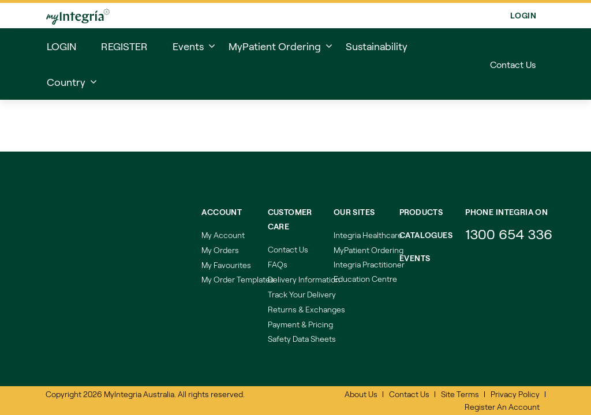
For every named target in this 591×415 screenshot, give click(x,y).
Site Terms (460, 394)
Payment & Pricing (300, 324)
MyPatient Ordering (368, 250)
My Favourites (226, 265)
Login (523, 15)
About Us (361, 394)
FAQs (277, 264)
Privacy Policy (515, 394)
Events (415, 258)
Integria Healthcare (368, 235)
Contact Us (513, 64)
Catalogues (425, 235)
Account (221, 212)
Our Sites (354, 212)
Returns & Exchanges (306, 309)
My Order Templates (237, 279)
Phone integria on (506, 212)
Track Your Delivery (302, 294)
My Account (223, 235)
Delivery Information (304, 279)
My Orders (220, 250)
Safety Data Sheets (302, 339)
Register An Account (502, 407)
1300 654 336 (508, 233)
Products (421, 212)
